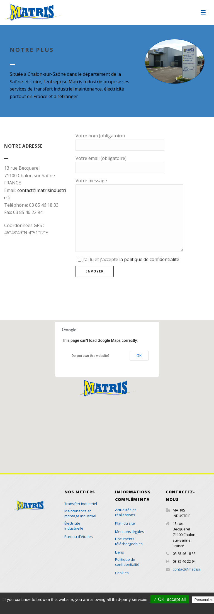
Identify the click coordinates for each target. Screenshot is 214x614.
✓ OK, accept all (169, 599)
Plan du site (125, 523)
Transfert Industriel (80, 503)
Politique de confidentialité (127, 562)
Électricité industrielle (73, 526)
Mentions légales (129, 531)
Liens (119, 552)
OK (139, 356)
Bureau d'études (78, 536)
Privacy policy (110, 607)
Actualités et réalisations (125, 512)
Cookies (122, 572)
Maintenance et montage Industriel (80, 513)
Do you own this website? (91, 356)
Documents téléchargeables (129, 541)
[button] (107, 388)
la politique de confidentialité (149, 259)
